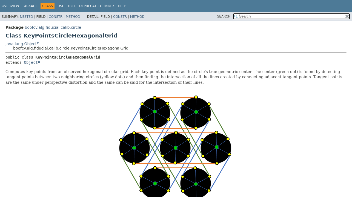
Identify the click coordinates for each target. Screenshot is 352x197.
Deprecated (90, 6)
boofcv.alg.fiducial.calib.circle (53, 27)
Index (109, 6)
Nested (26, 17)
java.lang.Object (21, 44)
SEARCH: (224, 16)
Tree (71, 6)
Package (30, 6)
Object (31, 62)
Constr (55, 17)
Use (61, 6)
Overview (10, 6)
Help (122, 6)
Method (73, 17)
